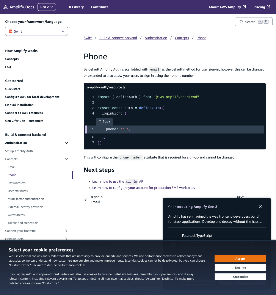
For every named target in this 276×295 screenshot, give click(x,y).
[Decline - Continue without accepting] (240, 267)
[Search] (254, 21)
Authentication (156, 38)
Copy (106, 122)
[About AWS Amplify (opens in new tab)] (227, 7)
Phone (201, 38)
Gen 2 (48, 8)
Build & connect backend (118, 38)
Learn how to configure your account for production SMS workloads (143, 186)
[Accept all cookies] (240, 258)
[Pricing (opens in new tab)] (262, 7)
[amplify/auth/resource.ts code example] (174, 119)
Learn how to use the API (118, 180)
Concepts (182, 38)
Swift (36, 31)
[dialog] (138, 267)
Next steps (99, 169)
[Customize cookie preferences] (240, 276)
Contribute (99, 7)
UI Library (75, 7)
